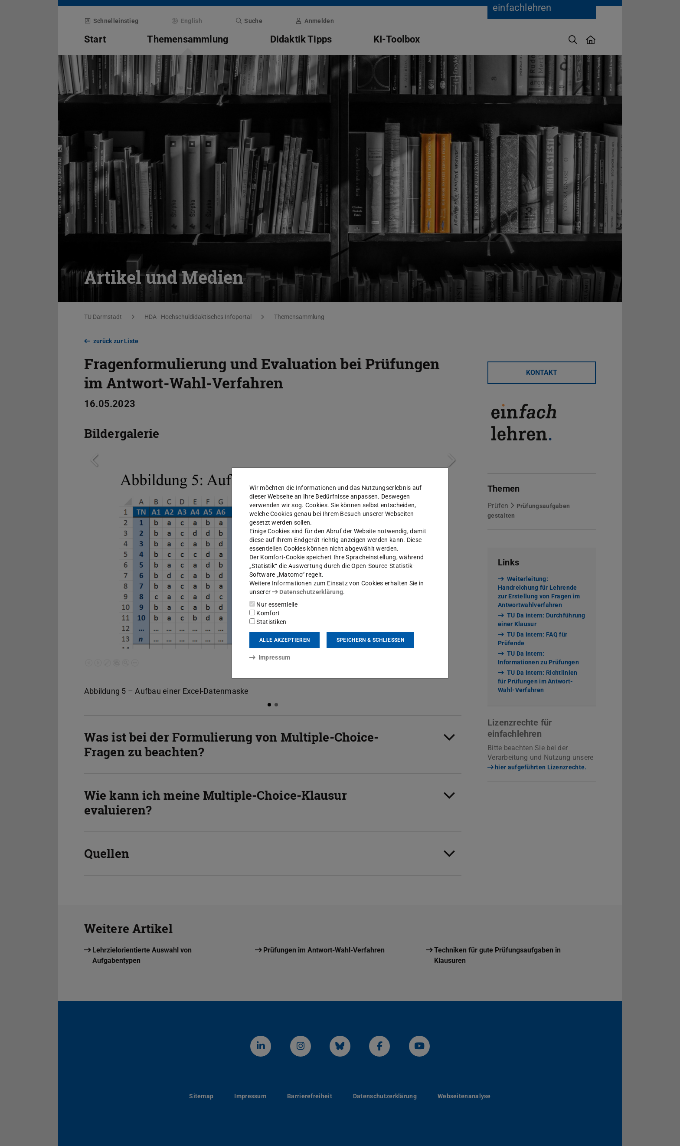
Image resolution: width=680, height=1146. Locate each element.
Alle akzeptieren (284, 640)
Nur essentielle (273, 604)
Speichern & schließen (370, 640)
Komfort (264, 613)
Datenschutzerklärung (307, 591)
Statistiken (268, 621)
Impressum (270, 657)
